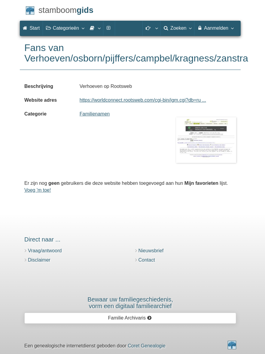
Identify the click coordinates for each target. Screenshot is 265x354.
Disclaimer (39, 259)
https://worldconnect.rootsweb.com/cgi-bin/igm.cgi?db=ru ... (143, 100)
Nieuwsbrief (151, 250)
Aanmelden (215, 28)
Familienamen (95, 113)
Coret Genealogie (146, 345)
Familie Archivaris (130, 317)
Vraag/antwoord (45, 250)
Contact (147, 259)
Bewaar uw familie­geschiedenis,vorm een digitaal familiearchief (130, 302)
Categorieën (65, 28)
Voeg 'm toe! (37, 190)
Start (31, 28)
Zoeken (177, 28)
